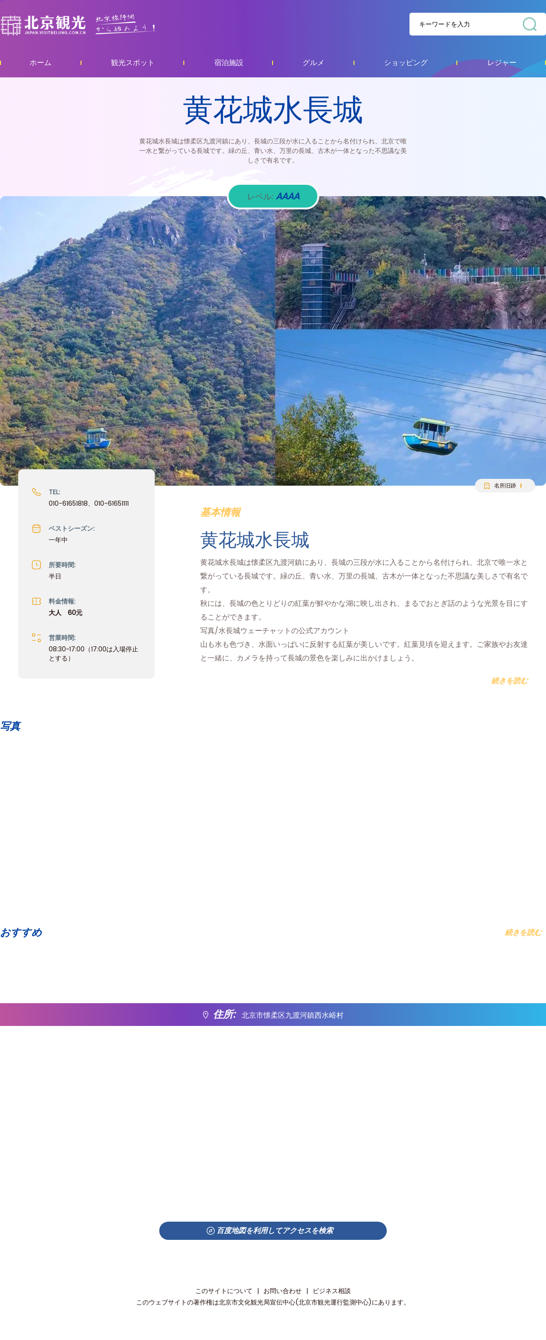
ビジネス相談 (332, 1290)
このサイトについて (224, 1290)
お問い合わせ (282, 1290)
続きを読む (523, 932)
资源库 (98, 24)
